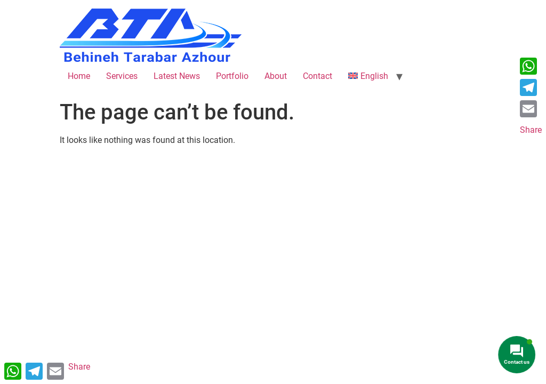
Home (79, 76)
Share (531, 130)
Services (122, 76)
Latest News (177, 76)
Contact (317, 76)
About (275, 76)
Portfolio (232, 76)
